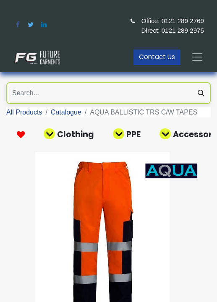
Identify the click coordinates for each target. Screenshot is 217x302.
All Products (24, 112)
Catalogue (66, 112)
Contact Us (157, 56)
